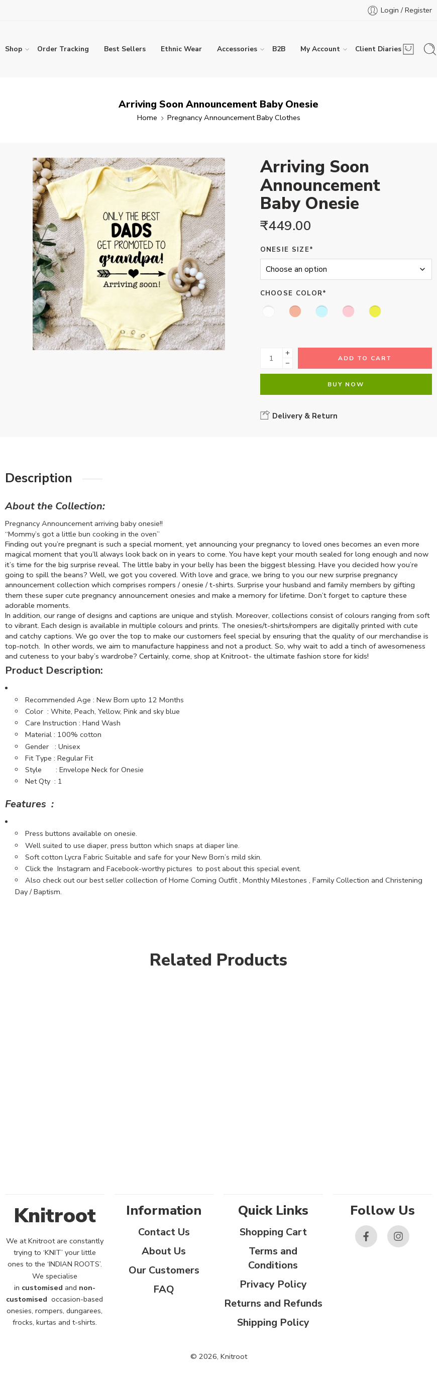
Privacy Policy (273, 1284)
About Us (164, 1251)
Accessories (237, 49)
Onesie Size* (287, 249)
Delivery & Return (299, 415)
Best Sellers (125, 49)
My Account (320, 49)
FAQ (163, 1289)
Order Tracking (63, 49)
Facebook (122, 869)
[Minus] (287, 363)
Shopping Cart (273, 1232)
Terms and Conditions (273, 1258)
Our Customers (164, 1270)
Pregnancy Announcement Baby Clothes (233, 118)
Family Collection (340, 880)
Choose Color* (293, 293)
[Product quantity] (271, 358)
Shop (13, 49)
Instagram (73, 869)
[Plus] (287, 353)
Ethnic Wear (181, 49)
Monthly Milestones (275, 880)
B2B (278, 49)
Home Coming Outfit (203, 880)
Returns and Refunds (273, 1303)
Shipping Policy (273, 1322)
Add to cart (365, 358)
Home (147, 118)
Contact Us (164, 1232)
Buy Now (345, 384)
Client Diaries (378, 49)
